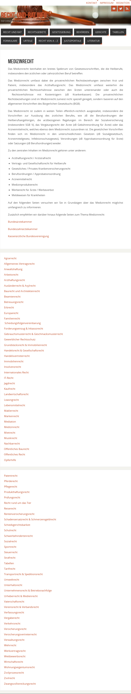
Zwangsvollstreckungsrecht (20, 683)
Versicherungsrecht (15, 629)
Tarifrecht (9, 568)
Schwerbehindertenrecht (18, 536)
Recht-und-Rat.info (23, 15)
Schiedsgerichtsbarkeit (17, 524)
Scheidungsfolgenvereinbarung (23, 323)
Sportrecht (10, 546)
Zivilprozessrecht (14, 672)
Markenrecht (11, 416)
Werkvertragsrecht (15, 650)
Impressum (107, 2)
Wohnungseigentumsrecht (19, 667)
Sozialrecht (10, 541)
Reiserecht (10, 508)
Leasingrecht (11, 399)
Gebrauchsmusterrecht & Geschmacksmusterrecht (33, 334)
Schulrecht (10, 530)
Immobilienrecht (13, 361)
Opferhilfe (10, 460)
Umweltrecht (11, 579)
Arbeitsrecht (11, 274)
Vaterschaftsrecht (14, 601)
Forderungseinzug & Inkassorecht (23, 328)
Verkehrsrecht (12, 623)
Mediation (10, 421)
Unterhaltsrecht (13, 585)
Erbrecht (9, 307)
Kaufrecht (9, 388)
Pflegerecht (10, 486)
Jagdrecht (9, 383)
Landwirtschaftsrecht (16, 394)
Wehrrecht (10, 645)
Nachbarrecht (12, 443)
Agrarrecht (10, 258)
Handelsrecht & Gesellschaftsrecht (24, 350)
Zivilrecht (9, 678)
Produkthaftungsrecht (16, 492)
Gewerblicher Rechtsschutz (19, 339)
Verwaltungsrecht (14, 639)
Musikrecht (10, 438)
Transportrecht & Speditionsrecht (23, 574)
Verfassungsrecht (14, 612)
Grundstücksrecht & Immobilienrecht (25, 345)
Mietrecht (9, 432)
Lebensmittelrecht (14, 405)
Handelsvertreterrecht (17, 356)
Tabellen (9, 563)
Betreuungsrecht (13, 302)
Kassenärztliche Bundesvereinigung (28, 236)
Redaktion (123, 2)
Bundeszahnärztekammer (23, 229)
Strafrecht (9, 557)
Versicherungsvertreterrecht (20, 634)
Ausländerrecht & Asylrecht (20, 285)
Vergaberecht (11, 617)
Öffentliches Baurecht (16, 449)
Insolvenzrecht (12, 366)
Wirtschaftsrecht (13, 661)
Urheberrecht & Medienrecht (21, 596)
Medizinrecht (11, 427)
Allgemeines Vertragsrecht (19, 263)
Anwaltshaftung (13, 269)
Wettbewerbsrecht (14, 656)
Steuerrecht (10, 552)
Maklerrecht (11, 410)
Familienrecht (12, 318)
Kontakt (91, 2)
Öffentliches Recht (14, 454)
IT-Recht (8, 377)
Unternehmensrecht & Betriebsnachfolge (28, 590)
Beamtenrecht (12, 296)
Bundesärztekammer (20, 221)
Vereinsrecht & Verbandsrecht (21, 607)
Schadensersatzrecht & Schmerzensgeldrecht (30, 519)
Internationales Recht (16, 372)
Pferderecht (11, 481)
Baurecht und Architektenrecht (22, 291)
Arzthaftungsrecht (14, 280)
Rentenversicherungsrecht (19, 514)
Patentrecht (10, 475)
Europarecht (11, 313)
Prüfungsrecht (12, 497)
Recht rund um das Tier (17, 503)
